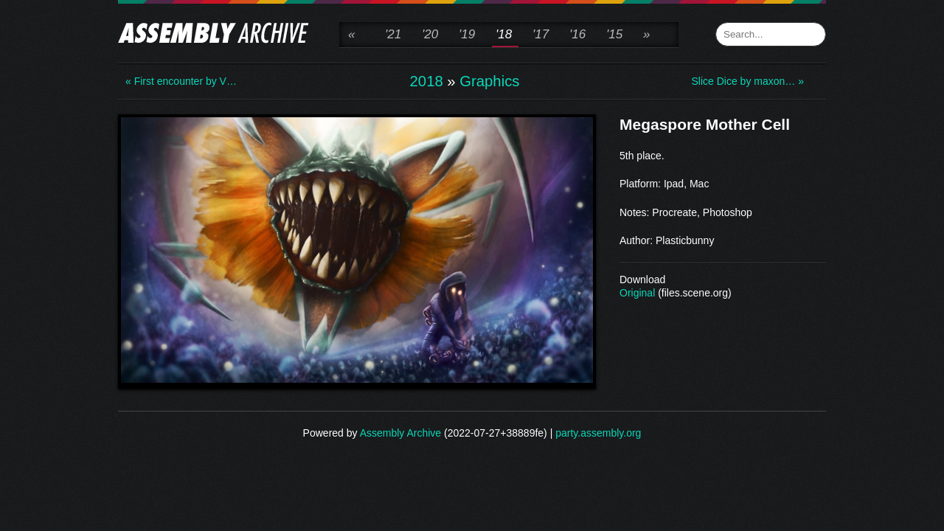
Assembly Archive (400, 433)
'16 (577, 34)
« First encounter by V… (181, 81)
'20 (430, 34)
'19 (467, 34)
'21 (393, 34)
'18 (504, 34)
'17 (540, 34)
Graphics (489, 81)
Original (637, 293)
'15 (614, 34)
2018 (426, 81)
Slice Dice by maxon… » (747, 81)
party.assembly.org (598, 433)
